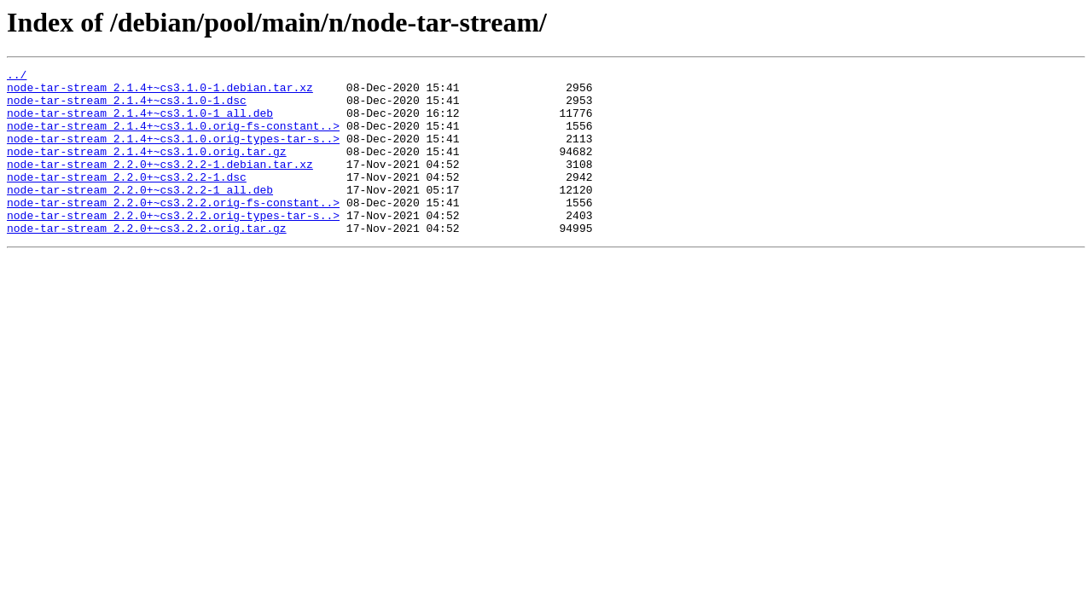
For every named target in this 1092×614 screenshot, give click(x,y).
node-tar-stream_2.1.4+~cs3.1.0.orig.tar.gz (147, 169)
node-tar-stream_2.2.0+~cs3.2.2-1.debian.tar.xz (160, 184)
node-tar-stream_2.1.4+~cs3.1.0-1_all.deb (140, 122)
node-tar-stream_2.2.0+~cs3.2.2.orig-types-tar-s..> (173, 245)
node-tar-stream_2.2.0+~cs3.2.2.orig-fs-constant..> (173, 230)
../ (16, 76)
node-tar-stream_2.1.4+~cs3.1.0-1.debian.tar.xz (160, 92)
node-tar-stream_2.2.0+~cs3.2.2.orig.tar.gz (147, 261)
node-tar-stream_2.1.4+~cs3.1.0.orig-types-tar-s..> (173, 153)
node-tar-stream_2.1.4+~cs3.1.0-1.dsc (127, 107)
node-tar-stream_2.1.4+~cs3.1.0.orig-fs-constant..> (173, 138)
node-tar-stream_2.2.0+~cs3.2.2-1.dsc (127, 199)
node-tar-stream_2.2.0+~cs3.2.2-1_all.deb (140, 215)
